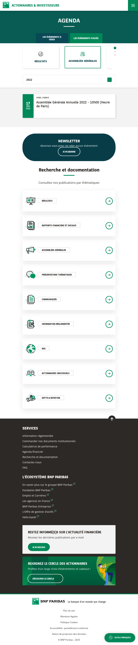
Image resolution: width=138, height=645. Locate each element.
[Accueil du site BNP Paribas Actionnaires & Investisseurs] (50, 601)
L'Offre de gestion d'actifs (39, 511)
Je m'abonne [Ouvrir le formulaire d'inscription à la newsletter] (69, 152)
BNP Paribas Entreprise (38, 506)
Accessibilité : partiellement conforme (69, 628)
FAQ (24, 467)
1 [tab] (115, 48)
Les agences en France (37, 501)
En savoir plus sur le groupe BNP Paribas (48, 484)
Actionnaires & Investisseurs (35, 5)
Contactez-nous (31, 462)
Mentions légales (69, 616)
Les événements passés (86, 38)
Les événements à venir (52, 38)
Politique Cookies (69, 622)
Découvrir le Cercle (47, 578)
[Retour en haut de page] (112, 419)
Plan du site (69, 610)
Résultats (40, 60)
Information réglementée (37, 436)
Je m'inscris (38, 547)
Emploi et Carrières (35, 495)
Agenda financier (32, 451)
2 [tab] (115, 51)
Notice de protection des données (69, 634)
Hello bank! (30, 517)
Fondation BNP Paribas (37, 490)
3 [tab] (115, 55)
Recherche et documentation (40, 457)
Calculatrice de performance (39, 446)
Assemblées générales (83, 59)
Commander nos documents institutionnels (49, 441)
